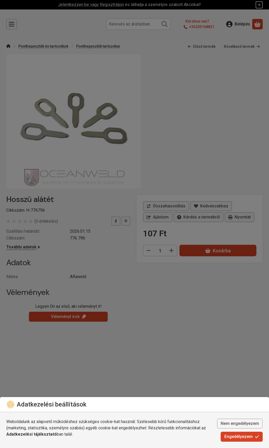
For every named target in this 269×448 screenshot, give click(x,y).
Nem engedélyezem (240, 423)
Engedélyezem (241, 436)
